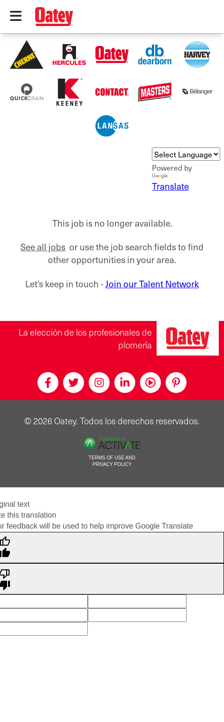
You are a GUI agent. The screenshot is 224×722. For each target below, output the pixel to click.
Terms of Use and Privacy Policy (112, 461)
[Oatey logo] (54, 16)
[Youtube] (150, 382)
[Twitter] (73, 382)
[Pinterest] (176, 382)
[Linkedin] (124, 382)
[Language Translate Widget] (186, 154)
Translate (170, 183)
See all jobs (42, 246)
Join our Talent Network (152, 283)
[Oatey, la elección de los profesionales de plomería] (187, 338)
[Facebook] (47, 382)
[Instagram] (99, 382)
